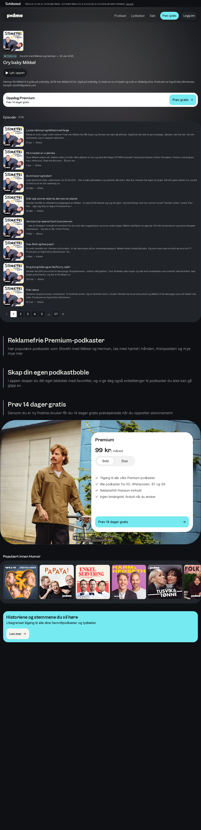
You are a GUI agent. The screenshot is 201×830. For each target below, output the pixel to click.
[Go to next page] (63, 314)
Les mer (129, 4)
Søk (152, 16)
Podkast (120, 16)
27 (56, 314)
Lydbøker (138, 16)
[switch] (105, 461)
